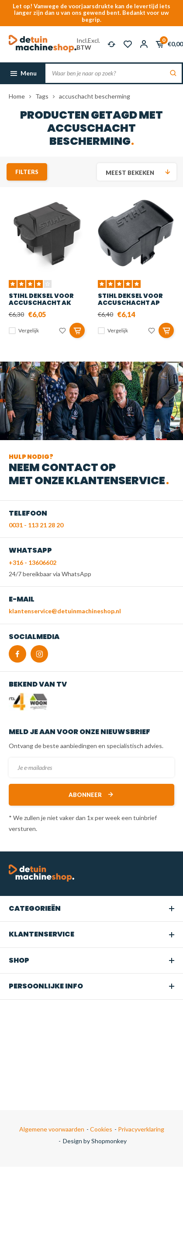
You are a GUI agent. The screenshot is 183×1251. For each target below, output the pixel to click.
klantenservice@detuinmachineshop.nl (65, 611)
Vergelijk (28, 330)
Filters (26, 171)
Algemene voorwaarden (51, 1129)
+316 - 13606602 (32, 562)
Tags (41, 96)
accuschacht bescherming (94, 96)
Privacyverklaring (140, 1129)
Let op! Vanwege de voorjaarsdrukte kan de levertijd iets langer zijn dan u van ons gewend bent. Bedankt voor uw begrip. (91, 13)
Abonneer (92, 794)
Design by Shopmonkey (95, 1141)
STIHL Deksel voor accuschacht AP (130, 299)
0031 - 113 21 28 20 (36, 525)
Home (17, 96)
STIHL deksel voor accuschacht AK (41, 299)
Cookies (100, 1129)
